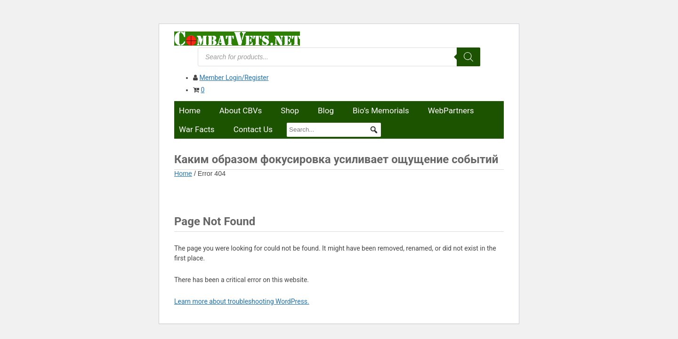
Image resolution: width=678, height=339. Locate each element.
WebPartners (451, 110)
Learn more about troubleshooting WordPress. (241, 301)
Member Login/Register (233, 77)
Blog (326, 110)
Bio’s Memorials (381, 110)
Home (190, 110)
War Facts (197, 129)
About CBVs (240, 110)
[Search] (468, 56)
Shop (290, 110)
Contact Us (253, 129)
